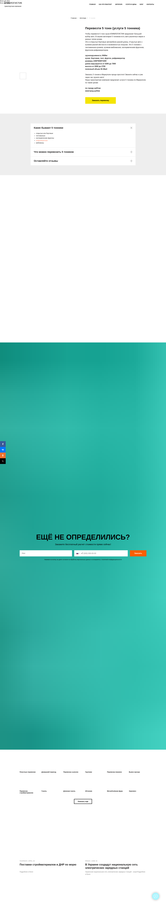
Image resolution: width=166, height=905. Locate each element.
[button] (83, 801)
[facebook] (159, 4)
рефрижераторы (42, 140)
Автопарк (118, 4)
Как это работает (105, 4)
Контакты (150, 4)
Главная (92, 4)
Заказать (138, 553)
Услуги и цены (131, 4)
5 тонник (92, 18)
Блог (141, 4)
